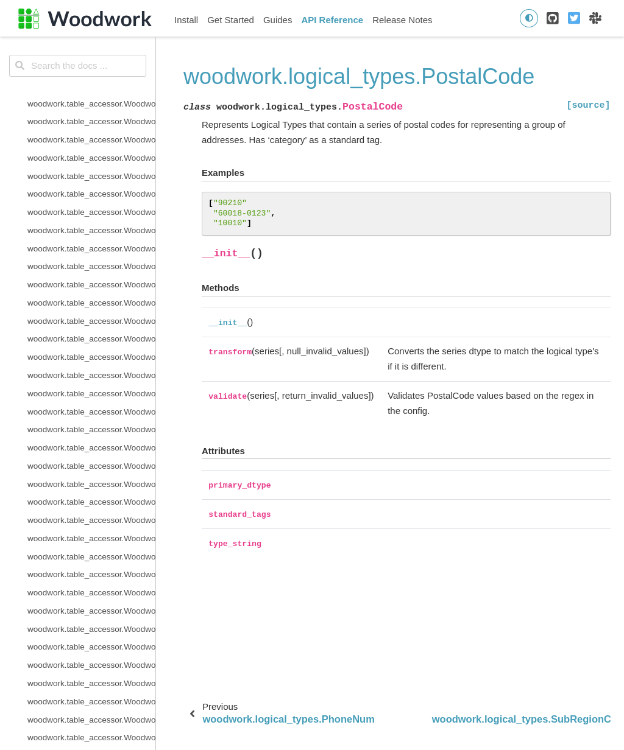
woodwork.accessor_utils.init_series (91, 658)
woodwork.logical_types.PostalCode (91, 296)
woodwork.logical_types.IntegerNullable (91, 169)
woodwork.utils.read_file (71, 622)
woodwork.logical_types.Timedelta (89, 332)
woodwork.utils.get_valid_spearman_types (91, 604)
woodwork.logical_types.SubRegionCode (91, 314)
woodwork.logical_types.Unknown (89, 350)
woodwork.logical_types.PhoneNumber (91, 277)
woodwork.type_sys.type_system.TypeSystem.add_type (91, 405)
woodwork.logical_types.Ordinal (85, 242)
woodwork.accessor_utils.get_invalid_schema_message (91, 640)
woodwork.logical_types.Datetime (88, 78)
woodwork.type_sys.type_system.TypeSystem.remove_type (91, 441)
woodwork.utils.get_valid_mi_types (90, 567)
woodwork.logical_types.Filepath (86, 133)
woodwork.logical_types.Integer (84, 151)
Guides (277, 20)
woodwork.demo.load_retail (77, 713)
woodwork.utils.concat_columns (85, 550)
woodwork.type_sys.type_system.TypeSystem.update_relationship (91, 495)
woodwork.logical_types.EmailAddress (91, 114)
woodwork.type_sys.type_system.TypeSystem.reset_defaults (91, 459)
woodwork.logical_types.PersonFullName (91, 259)
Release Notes (402, 20)
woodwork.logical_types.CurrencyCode (91, 60)
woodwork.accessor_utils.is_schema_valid (91, 676)
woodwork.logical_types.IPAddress (90, 187)
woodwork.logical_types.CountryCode (91, 42)
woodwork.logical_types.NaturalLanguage (91, 223)
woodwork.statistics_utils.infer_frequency (91, 694)
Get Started (230, 20)
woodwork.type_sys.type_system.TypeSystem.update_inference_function (91, 477)
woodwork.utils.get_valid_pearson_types (91, 586)
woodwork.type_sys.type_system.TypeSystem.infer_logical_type (91, 422)
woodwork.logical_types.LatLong (86, 205)
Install (186, 20)
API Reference (332, 20)
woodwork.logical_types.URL (80, 368)
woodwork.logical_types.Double (85, 97)
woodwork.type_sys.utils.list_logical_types (91, 513)
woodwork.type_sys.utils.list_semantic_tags (91, 531)
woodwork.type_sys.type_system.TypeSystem (91, 386)
